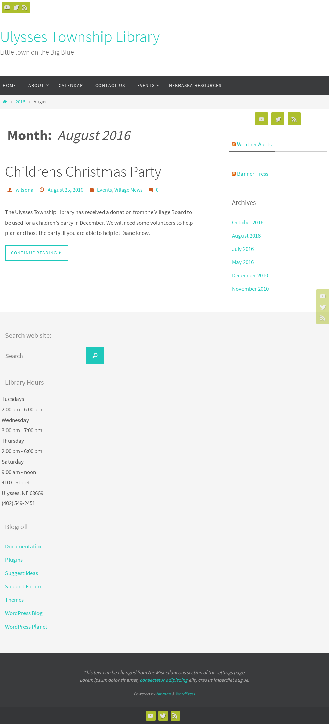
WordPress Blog (24, 613)
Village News (128, 189)
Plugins (14, 559)
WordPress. (185, 694)
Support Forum (23, 586)
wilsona (24, 189)
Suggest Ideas (21, 573)
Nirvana (163, 694)
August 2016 (246, 235)
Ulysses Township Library (80, 36)
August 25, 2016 (65, 189)
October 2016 (247, 222)
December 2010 (250, 275)
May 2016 (243, 262)
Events (104, 189)
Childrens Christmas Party (83, 171)
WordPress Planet (26, 626)
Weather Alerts (254, 144)
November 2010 (250, 288)
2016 (20, 102)
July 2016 (243, 249)
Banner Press (252, 173)
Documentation (24, 546)
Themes (14, 599)
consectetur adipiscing (164, 680)
